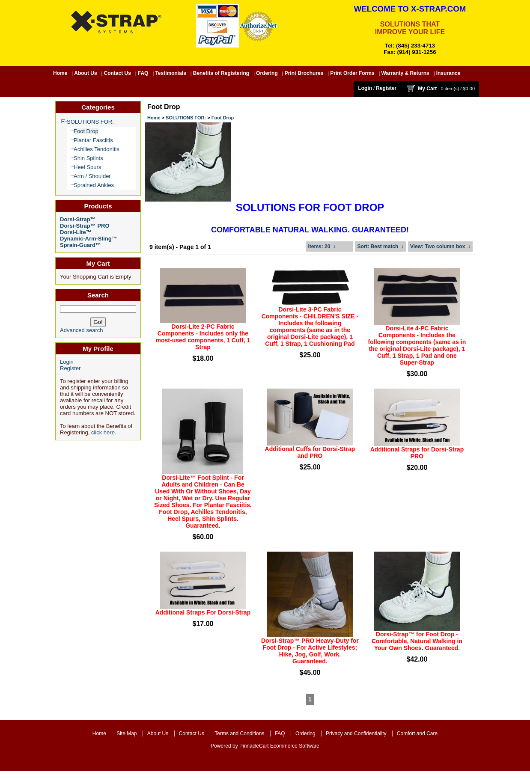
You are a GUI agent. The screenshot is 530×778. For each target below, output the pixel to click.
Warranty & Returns (405, 73)
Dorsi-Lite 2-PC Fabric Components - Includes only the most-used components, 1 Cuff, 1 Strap (203, 336)
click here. (103, 432)
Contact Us (117, 73)
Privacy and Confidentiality (356, 733)
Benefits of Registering (221, 73)
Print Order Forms (352, 73)
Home (60, 73)
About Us (85, 73)
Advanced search (81, 330)
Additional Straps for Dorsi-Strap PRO (417, 453)
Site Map (126, 733)
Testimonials (170, 73)
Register (386, 88)
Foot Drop (222, 117)
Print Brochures (304, 73)
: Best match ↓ (380, 246)
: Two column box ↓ (440, 246)
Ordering (267, 73)
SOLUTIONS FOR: (186, 117)
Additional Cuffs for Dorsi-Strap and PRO (310, 452)
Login (365, 88)
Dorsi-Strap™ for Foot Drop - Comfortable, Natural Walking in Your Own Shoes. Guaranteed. (417, 641)
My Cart (427, 89)
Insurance (448, 73)
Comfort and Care (417, 733)
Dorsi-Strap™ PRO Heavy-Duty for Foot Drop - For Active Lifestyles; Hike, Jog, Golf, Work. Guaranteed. (310, 651)
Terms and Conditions (239, 733)
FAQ (143, 73)
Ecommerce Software (294, 746)
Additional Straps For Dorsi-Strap (202, 612)
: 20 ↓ (322, 246)
